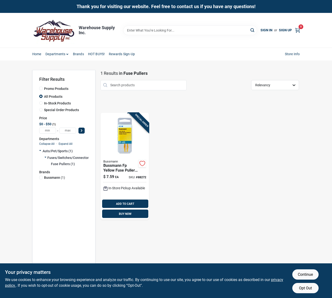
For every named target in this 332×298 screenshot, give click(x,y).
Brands (78, 54)
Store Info (292, 54)
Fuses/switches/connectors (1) (71, 158)
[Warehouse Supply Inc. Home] (53, 30)
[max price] (67, 131)
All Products (53, 96)
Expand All (65, 144)
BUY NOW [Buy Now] (125, 214)
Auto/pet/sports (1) (58, 151)
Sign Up (285, 30)
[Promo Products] (41, 88)
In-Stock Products (57, 103)
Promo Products (56, 88)
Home (36, 54)
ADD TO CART (125, 204)
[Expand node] (40, 151)
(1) (54, 177)
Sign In (266, 30)
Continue (305, 274)
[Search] (252, 30)
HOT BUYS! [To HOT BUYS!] (96, 54)
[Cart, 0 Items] (297, 30)
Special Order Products (61, 110)
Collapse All (47, 144)
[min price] (47, 131)
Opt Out (305, 288)
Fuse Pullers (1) (63, 164)
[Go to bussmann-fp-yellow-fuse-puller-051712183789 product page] (124, 166)
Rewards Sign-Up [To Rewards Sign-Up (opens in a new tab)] (122, 54)
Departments (55, 54)
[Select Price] (81, 131)
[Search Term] (190, 30)
